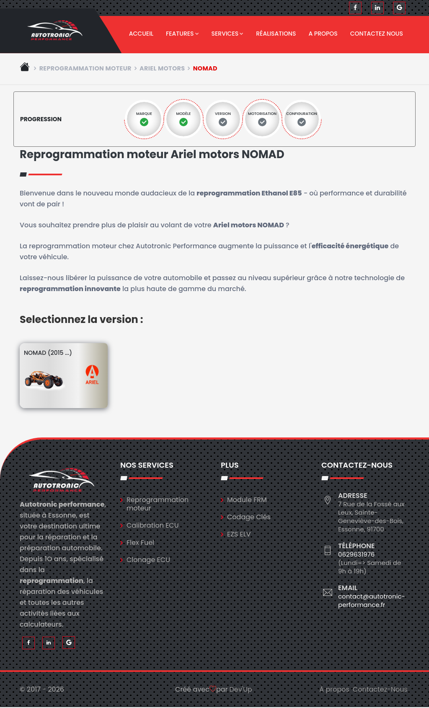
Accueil (141, 33)
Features (182, 33)
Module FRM (247, 500)
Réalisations (276, 33)
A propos (322, 33)
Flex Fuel (140, 543)
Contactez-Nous (380, 690)
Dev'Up (241, 690)
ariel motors (162, 69)
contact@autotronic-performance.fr (371, 600)
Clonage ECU (148, 560)
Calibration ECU (153, 526)
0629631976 (356, 554)
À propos (334, 690)
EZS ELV (239, 534)
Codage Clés (249, 517)
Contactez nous (376, 33)
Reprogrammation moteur (85, 69)
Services (228, 33)
